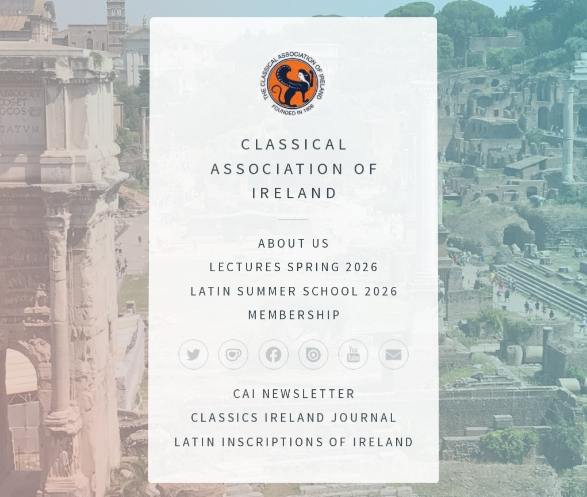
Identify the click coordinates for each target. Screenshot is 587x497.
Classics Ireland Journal (294, 419)
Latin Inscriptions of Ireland (294, 443)
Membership (294, 315)
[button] (193, 355)
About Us (294, 243)
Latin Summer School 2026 (294, 291)
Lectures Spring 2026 (294, 267)
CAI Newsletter (294, 395)
